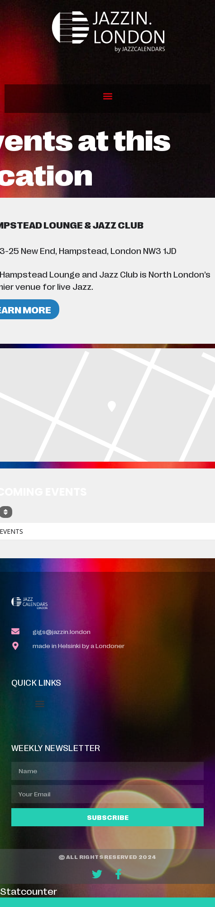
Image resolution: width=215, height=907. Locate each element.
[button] (107, 96)
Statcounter (28, 890)
